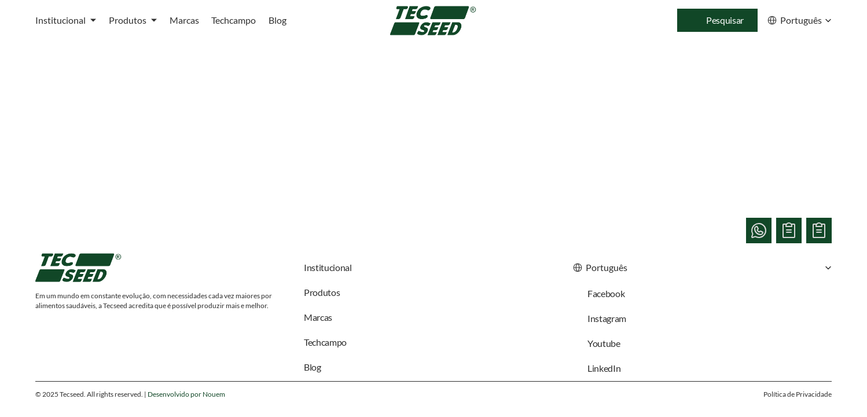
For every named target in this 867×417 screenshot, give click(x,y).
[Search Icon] (717, 20)
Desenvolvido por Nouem (186, 394)
